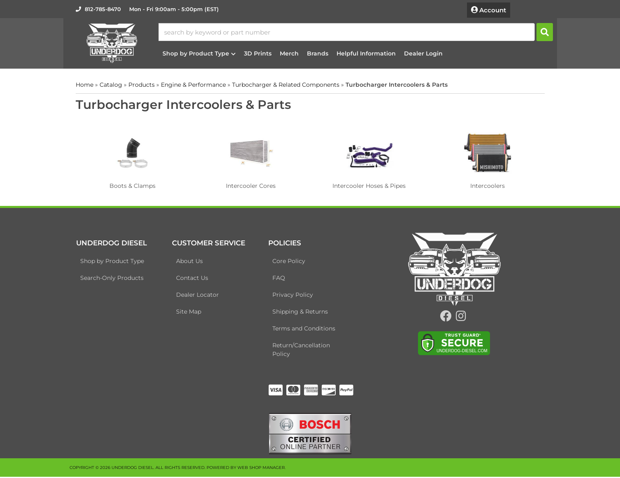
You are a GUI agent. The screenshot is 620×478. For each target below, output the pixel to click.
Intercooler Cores (251, 184)
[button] (359, 32)
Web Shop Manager (261, 468)
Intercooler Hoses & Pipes (369, 184)
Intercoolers (487, 184)
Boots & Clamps (132, 184)
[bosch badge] (310, 434)
